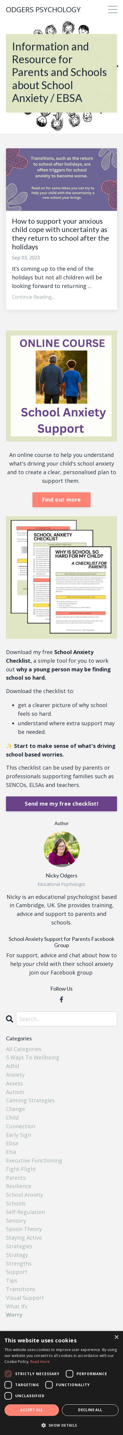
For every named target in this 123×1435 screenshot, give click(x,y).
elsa (11, 1151)
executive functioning (34, 1160)
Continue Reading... (33, 297)
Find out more (61, 499)
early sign (18, 1134)
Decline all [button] (90, 1409)
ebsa (12, 1143)
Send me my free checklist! (61, 803)
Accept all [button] (31, 1409)
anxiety (15, 1074)
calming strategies (30, 1100)
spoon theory (24, 1228)
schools (16, 1203)
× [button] (116, 1337)
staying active (24, 1237)
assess (14, 1083)
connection (20, 1126)
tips (11, 1280)
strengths (19, 1263)
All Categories (23, 1049)
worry (14, 1314)
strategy (17, 1254)
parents (16, 1177)
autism (15, 1091)
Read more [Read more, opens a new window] (40, 1361)
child (12, 1117)
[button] (61, 1425)
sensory (16, 1220)
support (16, 1271)
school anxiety (24, 1194)
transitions (20, 1289)
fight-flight (21, 1169)
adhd (12, 1066)
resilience (18, 1186)
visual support (25, 1297)
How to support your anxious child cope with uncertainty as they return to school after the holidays (60, 234)
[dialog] (61, 1383)
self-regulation (25, 1211)
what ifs (16, 1306)
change (15, 1108)
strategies (19, 1246)
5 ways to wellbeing (32, 1057)
